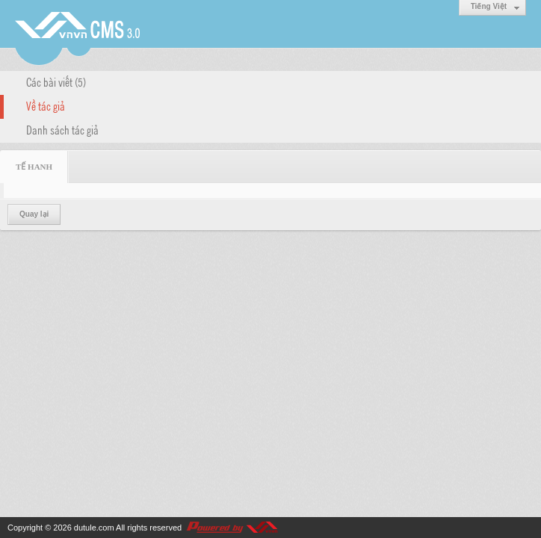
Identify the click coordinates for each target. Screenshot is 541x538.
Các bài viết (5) (56, 81)
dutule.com (94, 527)
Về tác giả (45, 105)
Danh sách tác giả (62, 129)
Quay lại (34, 214)
